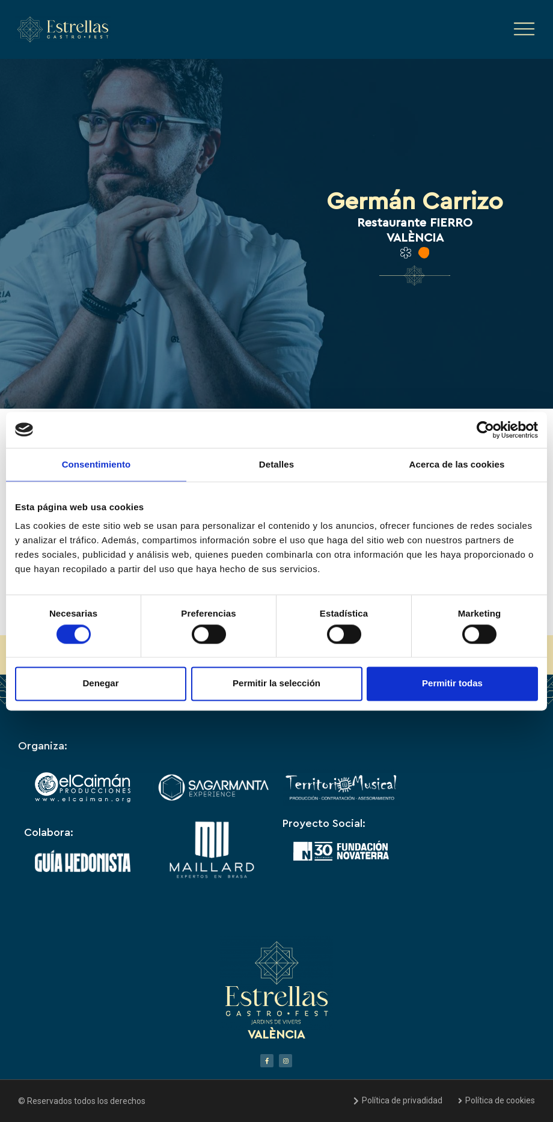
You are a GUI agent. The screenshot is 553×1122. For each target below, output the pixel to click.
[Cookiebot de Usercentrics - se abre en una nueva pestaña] (485, 430)
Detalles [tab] (276, 464)
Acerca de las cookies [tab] (457, 464)
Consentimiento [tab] (96, 464)
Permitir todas (452, 683)
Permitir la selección (276, 683)
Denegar (100, 683)
